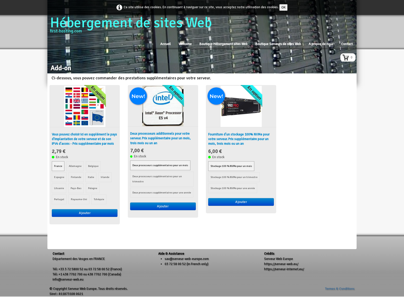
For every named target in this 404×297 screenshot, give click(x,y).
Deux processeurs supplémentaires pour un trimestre (157, 179)
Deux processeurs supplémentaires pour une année (161, 192)
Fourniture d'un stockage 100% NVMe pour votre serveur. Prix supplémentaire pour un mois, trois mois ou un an (239, 139)
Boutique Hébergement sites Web (223, 44)
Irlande (105, 177)
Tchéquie (99, 199)
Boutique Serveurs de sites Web (278, 44)
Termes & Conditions (340, 289)
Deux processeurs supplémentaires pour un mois (160, 165)
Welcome (185, 44)
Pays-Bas (76, 188)
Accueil (165, 44)
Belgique (93, 166)
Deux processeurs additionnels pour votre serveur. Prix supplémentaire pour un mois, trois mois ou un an (160, 138)
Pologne (92, 188)
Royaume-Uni (79, 199)
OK (283, 7)
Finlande (76, 177)
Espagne (59, 177)
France (58, 166)
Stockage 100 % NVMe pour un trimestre (234, 177)
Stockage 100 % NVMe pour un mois (231, 166)
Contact (347, 44)
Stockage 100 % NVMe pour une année (233, 188)
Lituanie (59, 188)
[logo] (133, 27)
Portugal (59, 199)
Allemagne (75, 166)
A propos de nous (321, 44)
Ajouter (85, 213)
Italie (91, 177)
